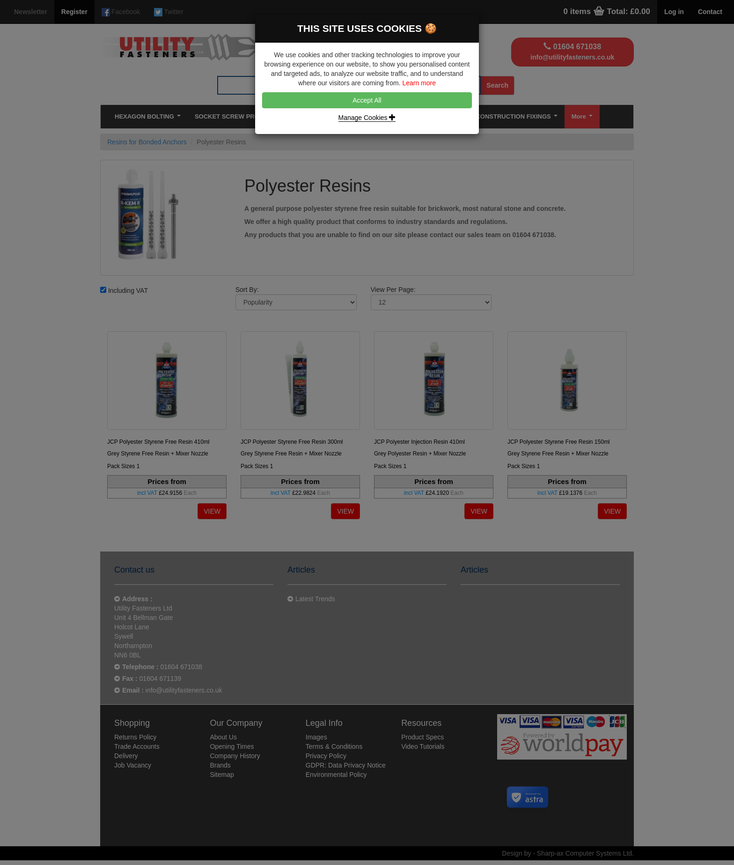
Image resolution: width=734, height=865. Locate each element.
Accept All (366, 100)
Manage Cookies (367, 117)
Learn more (419, 83)
